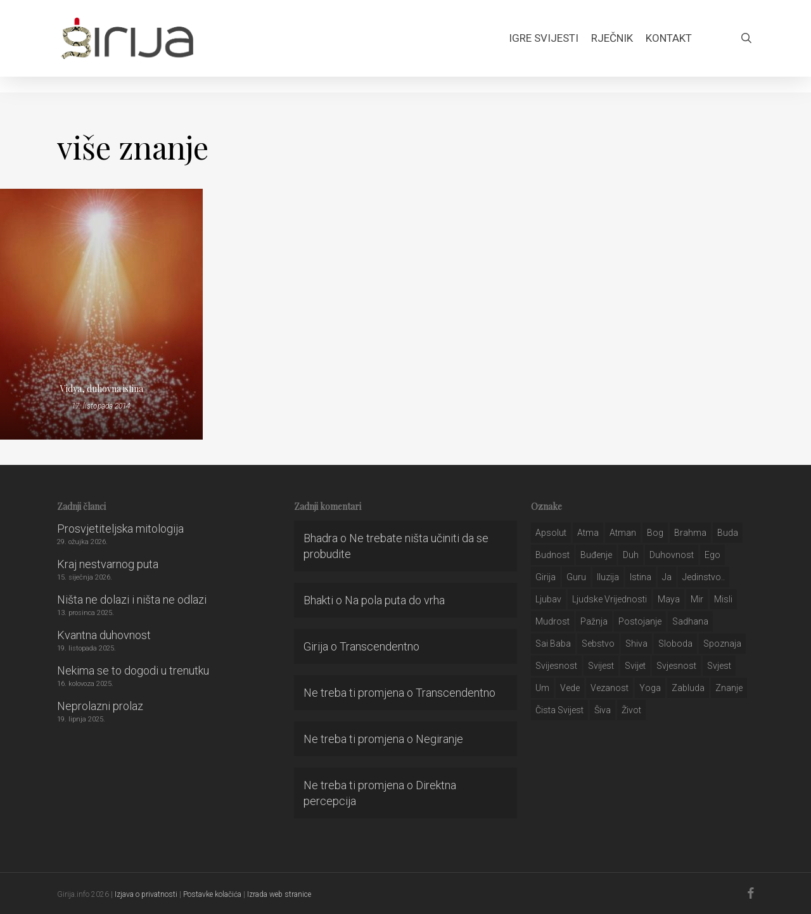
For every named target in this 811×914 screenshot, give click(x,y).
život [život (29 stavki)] (631, 710)
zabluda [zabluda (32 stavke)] (688, 688)
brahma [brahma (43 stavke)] (690, 533)
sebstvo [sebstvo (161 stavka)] (598, 643)
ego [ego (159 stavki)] (712, 555)
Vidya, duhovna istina (101, 389)
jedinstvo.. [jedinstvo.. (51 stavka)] (703, 577)
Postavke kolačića (212, 894)
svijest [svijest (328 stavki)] (601, 666)
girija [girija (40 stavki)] (545, 577)
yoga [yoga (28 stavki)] (650, 688)
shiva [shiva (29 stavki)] (636, 643)
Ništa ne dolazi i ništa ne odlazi (132, 599)
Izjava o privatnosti (146, 894)
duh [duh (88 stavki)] (631, 555)
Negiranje (439, 739)
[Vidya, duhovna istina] (101, 314)
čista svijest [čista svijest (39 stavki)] (559, 710)
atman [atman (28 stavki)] (623, 533)
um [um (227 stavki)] (542, 688)
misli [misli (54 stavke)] (723, 599)
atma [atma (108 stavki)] (588, 533)
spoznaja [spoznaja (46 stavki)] (722, 643)
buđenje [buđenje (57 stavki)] (596, 555)
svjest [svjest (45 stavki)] (719, 666)
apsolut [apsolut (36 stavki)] (550, 533)
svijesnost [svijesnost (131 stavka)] (556, 666)
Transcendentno (379, 646)
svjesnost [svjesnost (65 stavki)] (676, 666)
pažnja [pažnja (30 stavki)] (594, 621)
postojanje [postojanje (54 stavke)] (639, 621)
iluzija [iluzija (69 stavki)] (608, 577)
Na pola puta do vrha (395, 600)
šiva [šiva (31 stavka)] (602, 710)
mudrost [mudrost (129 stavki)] (552, 621)
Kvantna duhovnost (104, 635)
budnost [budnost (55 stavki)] (552, 555)
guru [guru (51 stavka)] (576, 577)
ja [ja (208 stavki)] (667, 577)
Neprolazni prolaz (100, 706)
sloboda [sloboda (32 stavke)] (675, 643)
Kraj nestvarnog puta (107, 564)
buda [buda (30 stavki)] (727, 533)
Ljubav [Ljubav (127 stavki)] (548, 599)
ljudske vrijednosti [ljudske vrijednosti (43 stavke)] (609, 599)
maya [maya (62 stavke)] (669, 599)
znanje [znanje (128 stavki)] (729, 688)
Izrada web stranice (279, 894)
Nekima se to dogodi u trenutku (133, 670)
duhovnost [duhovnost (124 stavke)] (671, 555)
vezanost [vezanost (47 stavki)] (610, 688)
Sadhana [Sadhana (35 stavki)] (690, 621)
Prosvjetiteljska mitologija (120, 528)
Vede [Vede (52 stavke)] (570, 688)
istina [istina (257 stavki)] (640, 577)
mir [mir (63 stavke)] (697, 599)
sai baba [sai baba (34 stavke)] (553, 643)
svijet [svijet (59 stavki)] (635, 666)
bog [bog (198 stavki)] (655, 533)
